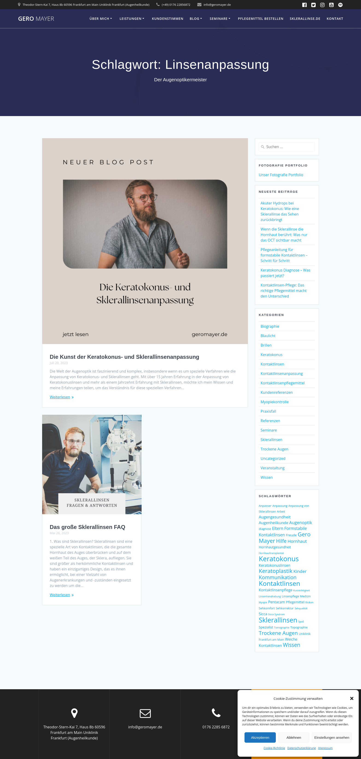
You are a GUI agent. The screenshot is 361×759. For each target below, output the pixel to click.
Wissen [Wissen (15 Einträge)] (291, 644)
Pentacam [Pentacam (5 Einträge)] (276, 601)
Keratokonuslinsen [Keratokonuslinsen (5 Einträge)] (274, 565)
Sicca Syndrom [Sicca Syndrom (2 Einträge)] (276, 614)
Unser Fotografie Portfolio (281, 174)
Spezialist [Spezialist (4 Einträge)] (266, 627)
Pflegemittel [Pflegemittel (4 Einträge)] (295, 602)
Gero (36, 19)
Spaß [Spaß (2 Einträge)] (301, 621)
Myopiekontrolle (275, 401)
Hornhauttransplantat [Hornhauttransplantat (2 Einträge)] (271, 553)
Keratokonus (271, 354)
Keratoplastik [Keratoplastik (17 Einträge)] (275, 571)
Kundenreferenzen (277, 392)
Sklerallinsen (271, 439)
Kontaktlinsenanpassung (282, 373)
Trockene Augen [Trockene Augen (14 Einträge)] (278, 632)
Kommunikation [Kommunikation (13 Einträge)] (278, 577)
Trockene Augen (274, 449)
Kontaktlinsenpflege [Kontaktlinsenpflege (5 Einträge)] (275, 590)
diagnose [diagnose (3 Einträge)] (265, 529)
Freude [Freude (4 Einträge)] (291, 535)
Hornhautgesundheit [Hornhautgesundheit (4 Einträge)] (275, 547)
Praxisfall (268, 411)
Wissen (267, 477)
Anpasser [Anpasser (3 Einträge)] (265, 506)
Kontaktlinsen (272, 364)
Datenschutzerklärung (301, 748)
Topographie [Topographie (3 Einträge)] (299, 627)
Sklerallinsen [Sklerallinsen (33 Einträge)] (278, 620)
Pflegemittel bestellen (261, 18)
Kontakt (335, 18)
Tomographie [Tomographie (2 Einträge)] (281, 627)
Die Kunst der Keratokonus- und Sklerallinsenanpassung (124, 357)
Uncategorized (273, 458)
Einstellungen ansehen (331, 737)
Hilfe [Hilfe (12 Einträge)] (281, 540)
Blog (194, 18)
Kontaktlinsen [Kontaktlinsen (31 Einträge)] (279, 583)
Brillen (266, 345)
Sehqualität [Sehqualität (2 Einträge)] (301, 608)
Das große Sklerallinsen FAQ (87, 527)
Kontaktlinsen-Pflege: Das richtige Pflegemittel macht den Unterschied (284, 291)
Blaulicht (268, 335)
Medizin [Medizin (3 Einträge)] (305, 596)
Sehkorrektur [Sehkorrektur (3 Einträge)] (285, 608)
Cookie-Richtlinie (274, 748)
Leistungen (130, 18)
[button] (351, 698)
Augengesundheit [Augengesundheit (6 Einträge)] (275, 517)
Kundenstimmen (167, 18)
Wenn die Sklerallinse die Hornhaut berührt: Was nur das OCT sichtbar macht (284, 235)
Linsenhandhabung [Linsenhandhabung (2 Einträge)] (270, 596)
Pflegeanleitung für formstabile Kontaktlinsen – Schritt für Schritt (284, 255)
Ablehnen (293, 737)
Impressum (325, 748)
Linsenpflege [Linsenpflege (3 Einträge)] (290, 596)
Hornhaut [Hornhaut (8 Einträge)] (297, 541)
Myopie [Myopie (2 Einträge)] (263, 602)
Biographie (270, 326)
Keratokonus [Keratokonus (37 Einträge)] (279, 558)
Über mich (99, 18)
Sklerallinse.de (305, 18)
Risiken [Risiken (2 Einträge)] (309, 602)
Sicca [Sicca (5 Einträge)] (263, 613)
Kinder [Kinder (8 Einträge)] (300, 571)
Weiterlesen (60, 397)
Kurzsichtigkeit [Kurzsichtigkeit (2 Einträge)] (301, 590)
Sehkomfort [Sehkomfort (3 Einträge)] (267, 608)
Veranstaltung (273, 467)
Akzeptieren (260, 737)
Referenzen (270, 420)
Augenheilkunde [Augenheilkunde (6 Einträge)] (273, 522)
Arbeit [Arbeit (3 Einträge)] (281, 511)
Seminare (219, 18)
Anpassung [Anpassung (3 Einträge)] (279, 506)
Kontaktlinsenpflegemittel (283, 382)
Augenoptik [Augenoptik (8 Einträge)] (300, 522)
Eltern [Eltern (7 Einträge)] (277, 528)
